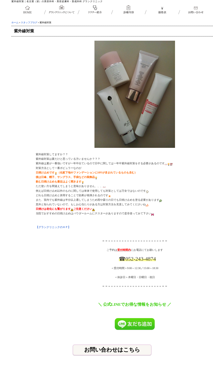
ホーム (14, 22)
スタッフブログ (29, 22)
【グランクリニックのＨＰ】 (53, 227)
